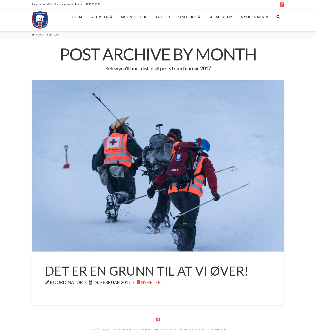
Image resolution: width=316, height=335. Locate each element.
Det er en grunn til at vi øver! (147, 270)
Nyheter (149, 282)
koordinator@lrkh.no (213, 329)
